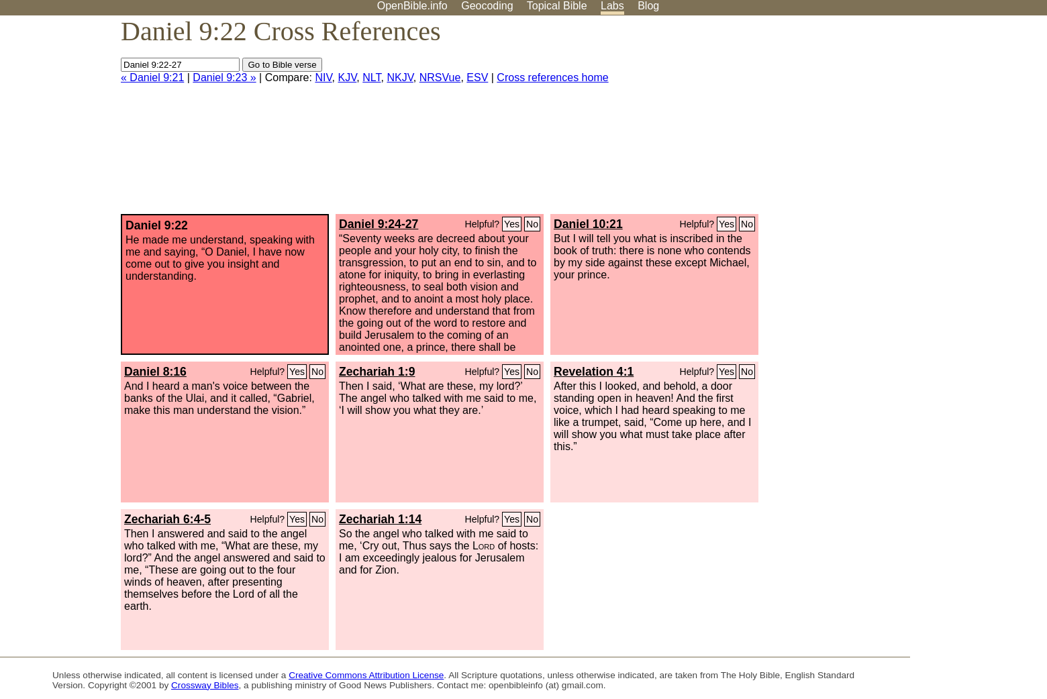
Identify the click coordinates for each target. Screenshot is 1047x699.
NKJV (400, 77)
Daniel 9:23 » (224, 77)
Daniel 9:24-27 (378, 224)
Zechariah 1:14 (380, 519)
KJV (347, 77)
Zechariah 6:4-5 (167, 519)
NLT (371, 77)
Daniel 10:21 (588, 224)
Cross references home (552, 77)
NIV (323, 77)
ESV (477, 77)
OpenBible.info (412, 5)
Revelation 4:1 (594, 371)
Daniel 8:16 (155, 371)
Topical (557, 5)
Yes (511, 224)
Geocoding (487, 5)
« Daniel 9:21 (152, 77)
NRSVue (440, 77)
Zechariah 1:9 (377, 371)
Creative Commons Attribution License (366, 675)
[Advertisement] (911, 120)
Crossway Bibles (204, 685)
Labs (612, 5)
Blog (648, 5)
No (532, 224)
